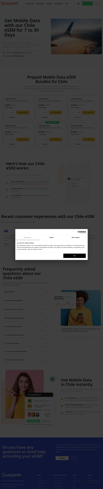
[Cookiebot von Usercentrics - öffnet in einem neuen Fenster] (79, 232)
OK (74, 255)
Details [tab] (51, 237)
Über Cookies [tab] (76, 237)
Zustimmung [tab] (27, 237)
